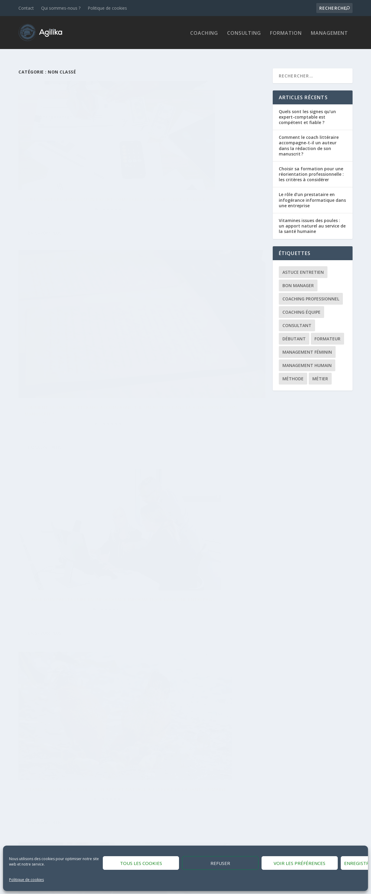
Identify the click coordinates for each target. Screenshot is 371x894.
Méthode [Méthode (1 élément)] (293, 370)
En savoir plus (44, 201)
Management (329, 32)
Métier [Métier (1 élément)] (320, 370)
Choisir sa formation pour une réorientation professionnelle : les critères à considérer (311, 166)
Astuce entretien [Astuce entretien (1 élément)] (303, 264)
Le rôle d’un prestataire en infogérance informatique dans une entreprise (312, 192)
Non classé (78, 169)
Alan (35, 169)
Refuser (220, 863)
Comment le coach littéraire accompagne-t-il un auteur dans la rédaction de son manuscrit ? (197, 160)
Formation (286, 32)
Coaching (204, 32)
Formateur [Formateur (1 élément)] (327, 330)
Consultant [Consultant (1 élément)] (296, 317)
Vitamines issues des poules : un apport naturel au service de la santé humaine (312, 217)
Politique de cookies (26, 879)
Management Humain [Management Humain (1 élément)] (307, 357)
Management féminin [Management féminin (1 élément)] (307, 344)
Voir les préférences (299, 863)
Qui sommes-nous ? (60, 8)
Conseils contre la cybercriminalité (197, 603)
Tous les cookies (141, 863)
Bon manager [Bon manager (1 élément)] (298, 277)
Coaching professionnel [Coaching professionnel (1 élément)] (310, 290)
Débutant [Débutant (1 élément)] (294, 330)
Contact (26, 8)
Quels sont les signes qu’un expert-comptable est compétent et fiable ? (307, 108)
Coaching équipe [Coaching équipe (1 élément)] (301, 304)
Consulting (244, 32)
